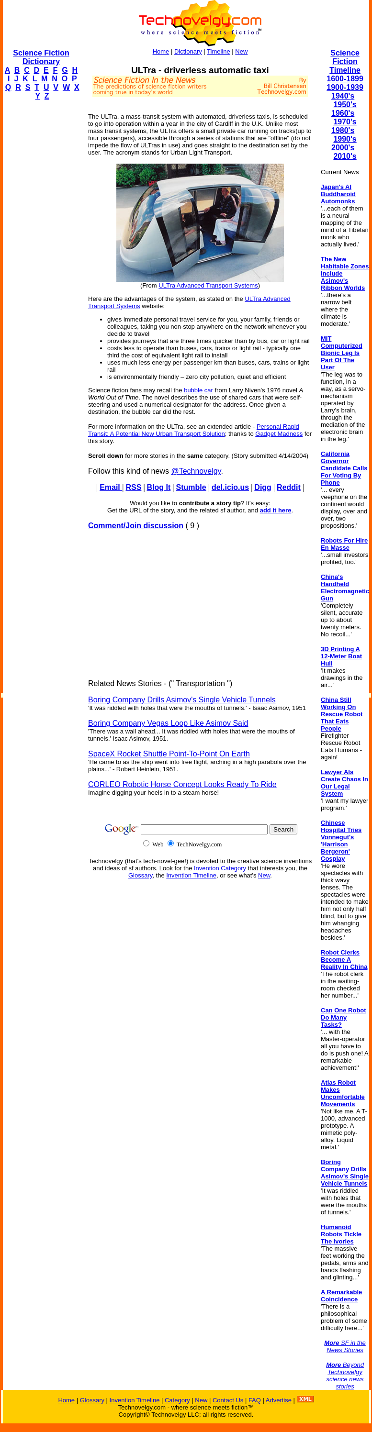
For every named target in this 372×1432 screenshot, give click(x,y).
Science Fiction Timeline (345, 61)
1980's (342, 130)
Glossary (140, 875)
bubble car (198, 390)
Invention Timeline (191, 875)
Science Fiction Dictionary (41, 57)
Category (177, 1400)
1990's (344, 139)
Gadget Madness (279, 433)
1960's (342, 113)
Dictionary (188, 51)
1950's (344, 104)
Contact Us (228, 1400)
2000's (342, 148)
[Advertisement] (41, 251)
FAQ (254, 1400)
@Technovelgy (196, 471)
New (241, 51)
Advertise (279, 1400)
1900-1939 (345, 87)
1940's (342, 96)
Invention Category (220, 868)
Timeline (218, 51)
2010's (344, 156)
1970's (344, 122)
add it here (276, 510)
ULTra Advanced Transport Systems (208, 285)
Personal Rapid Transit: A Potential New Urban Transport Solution (193, 430)
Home (161, 51)
